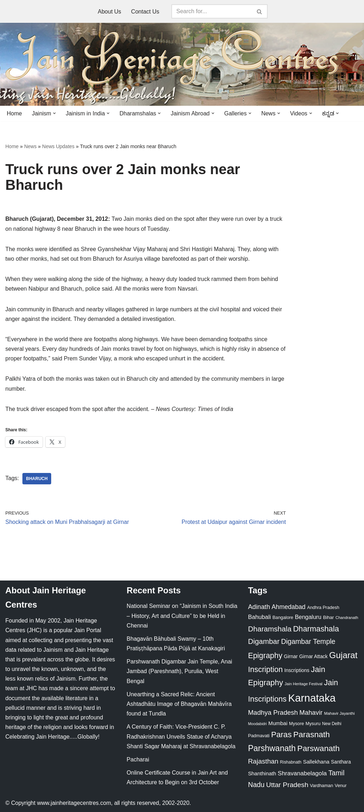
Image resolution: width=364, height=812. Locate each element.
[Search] (211, 11)
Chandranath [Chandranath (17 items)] (347, 617)
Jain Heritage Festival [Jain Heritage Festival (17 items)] (304, 684)
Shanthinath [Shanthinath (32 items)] (262, 773)
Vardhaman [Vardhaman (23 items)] (321, 785)
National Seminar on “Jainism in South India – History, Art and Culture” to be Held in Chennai (182, 615)
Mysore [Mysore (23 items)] (296, 723)
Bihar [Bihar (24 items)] (328, 617)
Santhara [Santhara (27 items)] (341, 762)
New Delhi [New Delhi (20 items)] (331, 723)
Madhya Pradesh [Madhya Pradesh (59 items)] (273, 712)
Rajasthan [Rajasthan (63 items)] (263, 761)
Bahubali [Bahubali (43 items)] (259, 617)
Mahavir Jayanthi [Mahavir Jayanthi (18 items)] (339, 713)
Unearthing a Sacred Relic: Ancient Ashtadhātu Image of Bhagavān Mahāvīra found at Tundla (179, 704)
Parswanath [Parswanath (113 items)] (318, 748)
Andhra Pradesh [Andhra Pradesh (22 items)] (323, 607)
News (30, 146)
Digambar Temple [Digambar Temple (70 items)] (308, 641)
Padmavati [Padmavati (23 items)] (259, 735)
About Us (109, 12)
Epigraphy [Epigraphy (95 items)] (265, 655)
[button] (54, 113)
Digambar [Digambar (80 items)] (264, 641)
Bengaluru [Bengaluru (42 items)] (308, 617)
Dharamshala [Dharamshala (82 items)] (269, 629)
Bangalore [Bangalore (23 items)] (283, 617)
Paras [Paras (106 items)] (281, 734)
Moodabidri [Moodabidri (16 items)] (257, 724)
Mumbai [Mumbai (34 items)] (278, 723)
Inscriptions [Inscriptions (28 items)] (297, 670)
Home (14, 113)
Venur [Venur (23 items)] (341, 785)
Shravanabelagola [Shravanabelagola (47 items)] (302, 773)
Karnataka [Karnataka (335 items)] (312, 698)
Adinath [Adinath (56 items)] (259, 606)
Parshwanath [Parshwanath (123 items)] (272, 748)
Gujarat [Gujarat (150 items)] (343, 655)
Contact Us (145, 12)
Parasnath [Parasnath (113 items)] (311, 734)
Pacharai (138, 759)
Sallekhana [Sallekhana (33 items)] (316, 762)
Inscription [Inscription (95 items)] (265, 669)
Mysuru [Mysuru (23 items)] (313, 723)
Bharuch (37, 478)
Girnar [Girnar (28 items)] (291, 656)
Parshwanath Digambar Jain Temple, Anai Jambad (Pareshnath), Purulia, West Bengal (179, 671)
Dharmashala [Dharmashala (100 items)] (316, 628)
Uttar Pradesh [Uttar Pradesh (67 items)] (287, 784)
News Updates (58, 146)
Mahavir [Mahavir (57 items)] (310, 712)
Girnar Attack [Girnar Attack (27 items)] (313, 656)
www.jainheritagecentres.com (74, 803)
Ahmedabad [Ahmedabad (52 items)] (288, 606)
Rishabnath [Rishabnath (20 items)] (290, 762)
